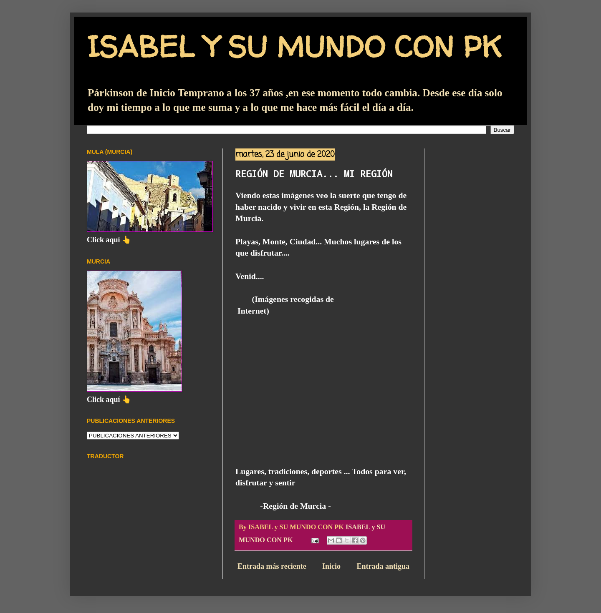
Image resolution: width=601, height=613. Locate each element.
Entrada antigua (382, 566)
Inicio (331, 566)
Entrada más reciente (271, 566)
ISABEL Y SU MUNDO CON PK (294, 46)
